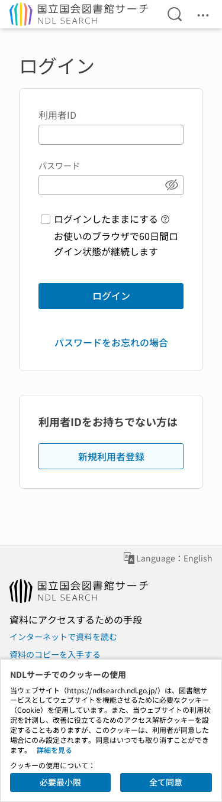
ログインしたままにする (106, 219)
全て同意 (165, 782)
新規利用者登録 (111, 456)
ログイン (111, 295)
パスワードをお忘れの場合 (111, 342)
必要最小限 (60, 782)
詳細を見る (54, 750)
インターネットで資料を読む (63, 636)
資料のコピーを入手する (55, 654)
